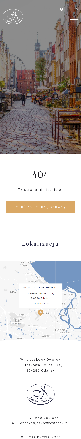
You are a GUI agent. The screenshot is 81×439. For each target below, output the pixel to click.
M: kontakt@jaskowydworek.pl (40, 423)
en (76, 9)
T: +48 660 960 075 (40, 418)
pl (69, 9)
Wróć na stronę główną (40, 207)
